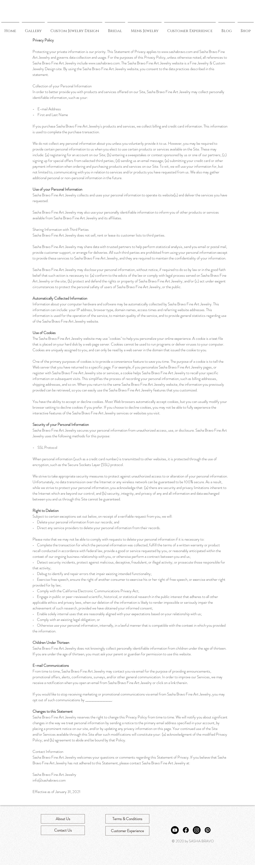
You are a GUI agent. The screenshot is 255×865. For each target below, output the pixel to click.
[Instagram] (197, 830)
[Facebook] (186, 830)
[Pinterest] (208, 830)
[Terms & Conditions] (127, 819)
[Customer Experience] (127, 831)
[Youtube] (175, 830)
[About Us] (63, 819)
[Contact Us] (63, 830)
